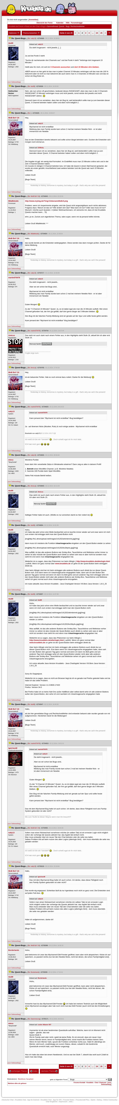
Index (33, 1071)
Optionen (14, 33)
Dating (99, 1100)
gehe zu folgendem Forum (59, 1079)
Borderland (42, 978)
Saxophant (29, 1079)
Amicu (40, 492)
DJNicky (41, 147)
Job (70, 1101)
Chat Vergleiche (52, 1101)
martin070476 (42, 412)
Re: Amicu (32, 367)
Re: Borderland (33, 972)
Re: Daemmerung (34, 1019)
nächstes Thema (49, 1071)
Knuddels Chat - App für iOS (51, 1100)
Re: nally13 (32, 38)
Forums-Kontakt (79, 1082)
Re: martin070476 (34, 331)
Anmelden (33, 20)
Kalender (59, 23)
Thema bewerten (31, 33)
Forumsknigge (77, 23)
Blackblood (21, 1079)
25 (101, 33)
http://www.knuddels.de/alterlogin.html (93, 561)
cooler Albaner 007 (44, 1024)
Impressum (63, 1101)
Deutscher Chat (8, 1100)
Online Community (110, 1100)
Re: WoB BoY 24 (33, 196)
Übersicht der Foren (44, 23)
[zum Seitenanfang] (14, 82)
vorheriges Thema (18, 1071)
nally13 (40, 44)
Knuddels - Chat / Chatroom (96, 1082)
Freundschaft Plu (82, 1100)
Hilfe (67, 23)
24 (97, 33)
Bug (43, 26)
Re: (29, 113)
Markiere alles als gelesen (17, 1083)
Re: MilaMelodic (33, 233)
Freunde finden (68, 1100)
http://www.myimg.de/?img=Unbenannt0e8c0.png (46, 201)
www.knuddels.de (62, 563)
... (93, 33)
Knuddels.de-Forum (16, 26)
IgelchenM (41, 877)
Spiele (93, 1100)
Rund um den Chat (32, 26)
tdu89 (40, 600)
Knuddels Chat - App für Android (27, 1100)
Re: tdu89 (31, 86)
